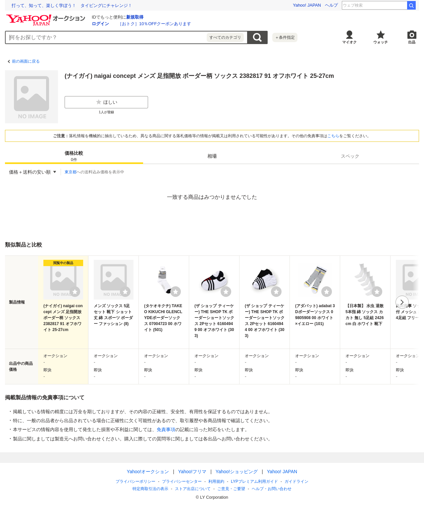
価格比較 (74, 156)
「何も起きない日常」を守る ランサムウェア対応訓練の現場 (72, 5)
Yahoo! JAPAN (307, 5)
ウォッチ (380, 42)
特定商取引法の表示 (150, 488)
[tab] (74, 156)
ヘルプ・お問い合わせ (272, 488)
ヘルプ (331, 5)
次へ (402, 302)
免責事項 (166, 429)
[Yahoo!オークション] (46, 16)
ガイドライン (296, 481)
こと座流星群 (390, 5)
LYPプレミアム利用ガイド (254, 481)
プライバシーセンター (182, 481)
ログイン (100, 23)
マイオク (349, 42)
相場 (212, 156)
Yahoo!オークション (148, 471)
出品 (411, 42)
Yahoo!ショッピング (237, 471)
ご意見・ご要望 (231, 488)
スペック (350, 156)
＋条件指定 (285, 37)
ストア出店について (193, 488)
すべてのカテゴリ (225, 37)
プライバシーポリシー (135, 481)
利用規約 (216, 481)
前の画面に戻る (26, 61)
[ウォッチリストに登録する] (75, 291)
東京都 (71, 172)
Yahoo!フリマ (192, 471)
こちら (333, 136)
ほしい (106, 102)
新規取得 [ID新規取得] (134, 17)
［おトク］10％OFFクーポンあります (154, 23)
